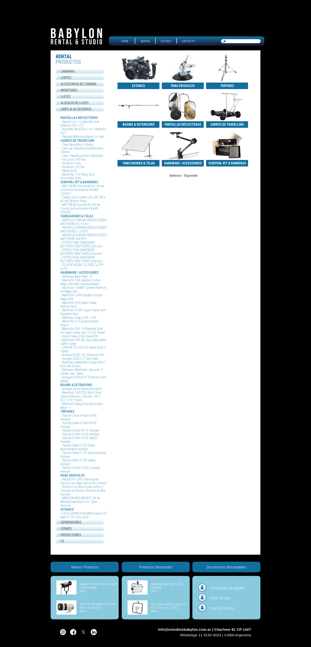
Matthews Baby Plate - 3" (77, 276)
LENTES (66, 78)
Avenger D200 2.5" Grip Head (80, 358)
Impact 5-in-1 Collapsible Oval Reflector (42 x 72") (79, 123)
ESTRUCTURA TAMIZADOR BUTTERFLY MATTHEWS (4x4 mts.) (81, 259)
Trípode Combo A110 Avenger (80, 430)
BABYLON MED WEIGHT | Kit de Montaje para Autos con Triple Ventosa (80, 501)
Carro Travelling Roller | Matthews (82, 156)
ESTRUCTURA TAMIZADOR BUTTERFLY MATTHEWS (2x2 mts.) (81, 244)
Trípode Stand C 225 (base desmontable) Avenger (77, 447)
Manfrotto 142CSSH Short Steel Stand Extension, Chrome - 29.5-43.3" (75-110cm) (80, 396)
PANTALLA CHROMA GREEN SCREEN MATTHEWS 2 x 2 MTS (83, 229)
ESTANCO (67, 509)
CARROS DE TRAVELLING (77, 140)
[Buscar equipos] (241, 41)
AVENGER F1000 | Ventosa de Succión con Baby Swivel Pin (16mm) (83, 481)
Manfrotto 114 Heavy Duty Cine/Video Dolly (77, 176)
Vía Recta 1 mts (71, 163)
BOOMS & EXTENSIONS (76, 385)
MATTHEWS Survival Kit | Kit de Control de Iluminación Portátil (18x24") (80, 208)
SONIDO (66, 528)
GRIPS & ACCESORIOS (76, 109)
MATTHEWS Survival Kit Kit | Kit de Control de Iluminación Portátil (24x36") (82, 189)
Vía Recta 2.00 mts (73, 167)
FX (62, 541)
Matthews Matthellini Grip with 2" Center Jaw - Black (81, 371)
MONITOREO (69, 90)
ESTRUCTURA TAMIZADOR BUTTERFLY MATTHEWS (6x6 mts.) (81, 252)
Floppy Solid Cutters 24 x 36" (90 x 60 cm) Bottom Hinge (82, 199)
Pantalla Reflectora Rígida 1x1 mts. (83, 136)
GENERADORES (71, 522)
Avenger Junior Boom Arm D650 (82, 389)
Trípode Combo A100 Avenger (80, 434)
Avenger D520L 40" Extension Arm (83, 355)
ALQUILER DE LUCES (75, 103)
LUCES (65, 96)
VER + (83, 591)
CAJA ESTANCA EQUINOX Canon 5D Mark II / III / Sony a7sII (83, 515)
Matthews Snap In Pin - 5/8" (79, 317)
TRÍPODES (67, 411)
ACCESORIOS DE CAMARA (78, 84)
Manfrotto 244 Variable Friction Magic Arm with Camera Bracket (80, 282)
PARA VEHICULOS (72, 475)
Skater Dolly (69, 171)
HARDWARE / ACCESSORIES (79, 272)
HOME (124, 41)
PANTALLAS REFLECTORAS (79, 118)
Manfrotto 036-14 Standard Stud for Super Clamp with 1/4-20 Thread (82, 330)
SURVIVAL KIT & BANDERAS (79, 182)
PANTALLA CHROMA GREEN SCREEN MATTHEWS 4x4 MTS (83, 237)
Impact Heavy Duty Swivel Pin (80, 336)
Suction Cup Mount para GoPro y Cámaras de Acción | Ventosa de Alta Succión (82, 490)
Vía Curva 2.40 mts (73, 159)
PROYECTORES (71, 535)
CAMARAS (68, 71)
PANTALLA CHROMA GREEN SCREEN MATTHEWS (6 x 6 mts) (83, 222)
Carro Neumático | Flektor (77, 144)
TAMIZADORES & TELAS (76, 216)
